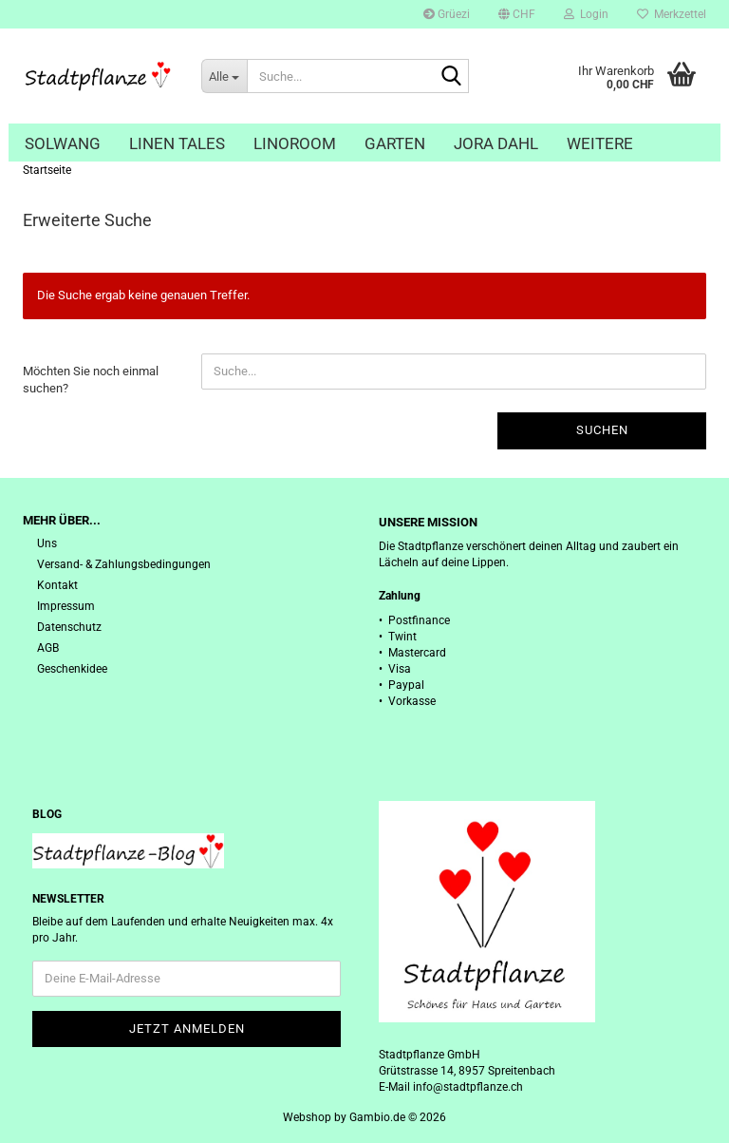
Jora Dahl (496, 143)
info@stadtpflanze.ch (468, 1087)
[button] (517, 14)
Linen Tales (177, 143)
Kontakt (57, 585)
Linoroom (294, 143)
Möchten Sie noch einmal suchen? (91, 380)
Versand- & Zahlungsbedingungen (124, 564)
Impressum (66, 606)
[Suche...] (224, 76)
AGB (48, 648)
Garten (394, 143)
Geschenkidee (72, 669)
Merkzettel (671, 14)
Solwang (63, 143)
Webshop (307, 1117)
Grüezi (446, 14)
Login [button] (586, 14)
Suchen (602, 430)
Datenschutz (69, 627)
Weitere (600, 143)
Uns (47, 543)
